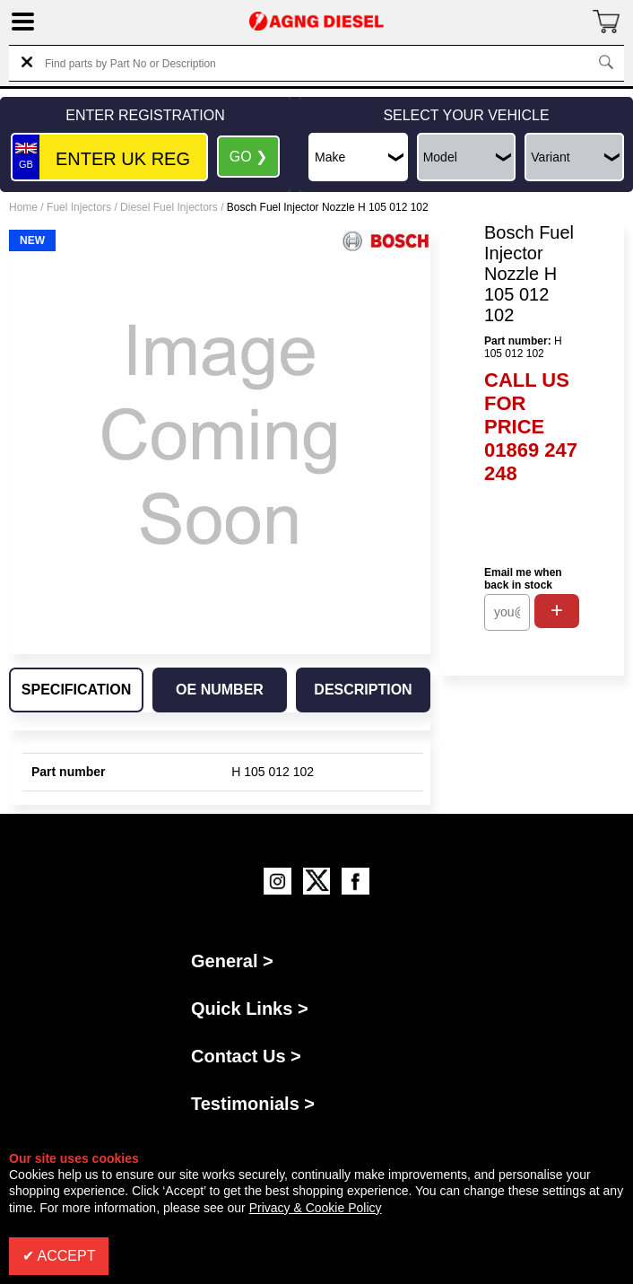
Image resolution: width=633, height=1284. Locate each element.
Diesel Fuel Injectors (169, 207)
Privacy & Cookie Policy (315, 1208)
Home (23, 207)
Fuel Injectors (79, 207)
